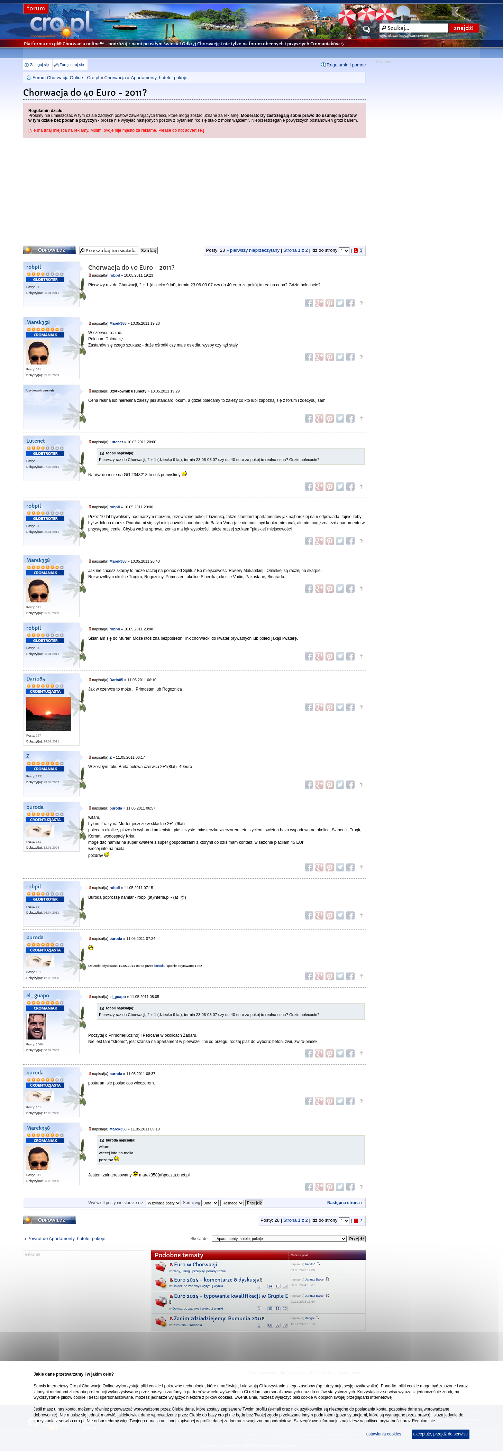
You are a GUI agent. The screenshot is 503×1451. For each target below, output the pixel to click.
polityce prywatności (382, 1420)
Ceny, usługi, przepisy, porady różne (199, 1271)
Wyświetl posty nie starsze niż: (134, 1202)
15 (278, 1286)
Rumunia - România (187, 1325)
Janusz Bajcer (315, 1279)
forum (36, 8)
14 (270, 1286)
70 (285, 1325)
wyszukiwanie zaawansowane (404, 36)
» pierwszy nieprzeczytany (253, 250)
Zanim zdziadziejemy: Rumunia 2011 (218, 1318)
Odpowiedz (49, 250)
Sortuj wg (201, 1202)
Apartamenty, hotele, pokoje (159, 77)
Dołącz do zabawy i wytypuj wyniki (198, 1286)
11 (278, 1309)
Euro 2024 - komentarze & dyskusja (216, 1280)
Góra (361, 303)
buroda (35, 807)
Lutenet (35, 441)
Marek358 (38, 322)
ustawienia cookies (383, 1434)
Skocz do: (200, 1238)
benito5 (310, 1264)
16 (285, 1286)
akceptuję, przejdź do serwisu (440, 1434)
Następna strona (343, 1203)
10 (270, 1309)
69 (278, 1325)
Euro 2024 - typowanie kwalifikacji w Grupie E (231, 1296)
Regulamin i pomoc (346, 64)
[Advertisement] (194, 190)
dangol (309, 1318)
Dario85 (35, 679)
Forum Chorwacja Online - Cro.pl (66, 77)
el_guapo (37, 996)
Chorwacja (115, 77)
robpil (33, 267)
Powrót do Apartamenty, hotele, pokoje (66, 1238)
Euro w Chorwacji (196, 1264)
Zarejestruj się (72, 65)
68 (270, 1325)
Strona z (295, 250)
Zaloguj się (39, 65)
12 (285, 1309)
